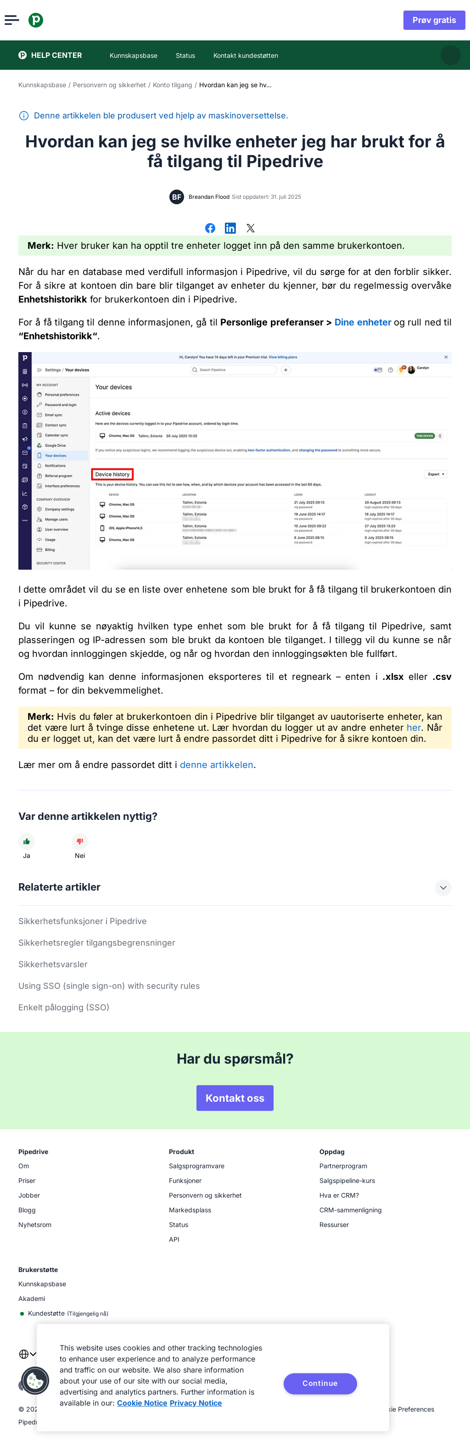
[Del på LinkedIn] (230, 229)
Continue (320, 1383)
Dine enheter (363, 322)
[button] (35, 1381)
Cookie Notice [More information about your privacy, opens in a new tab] (142, 1402)
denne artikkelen (216, 764)
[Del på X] (250, 229)
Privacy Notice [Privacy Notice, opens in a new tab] (196, 1402)
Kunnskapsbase (42, 85)
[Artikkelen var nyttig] (26, 841)
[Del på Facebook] (210, 229)
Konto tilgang (172, 85)
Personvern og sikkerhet (109, 85)
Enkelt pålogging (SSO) (64, 1007)
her (414, 727)
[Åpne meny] (25, 20)
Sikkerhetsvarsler (53, 964)
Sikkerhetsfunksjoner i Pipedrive (82, 921)
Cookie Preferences (404, 1409)
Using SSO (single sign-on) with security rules (109, 986)
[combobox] (27, 1360)
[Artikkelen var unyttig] (80, 841)
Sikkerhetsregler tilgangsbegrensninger (96, 942)
